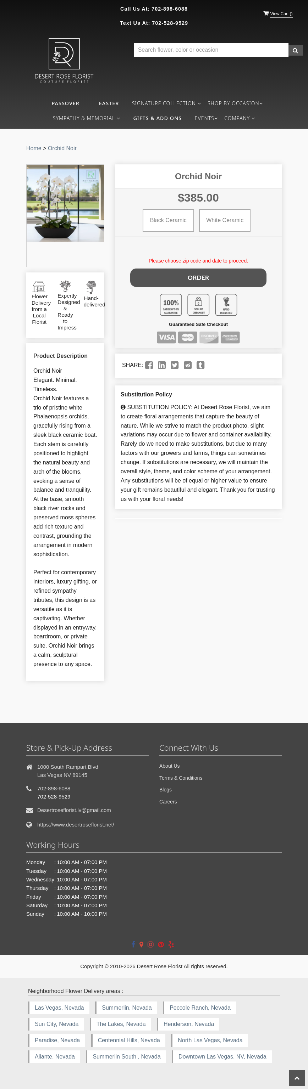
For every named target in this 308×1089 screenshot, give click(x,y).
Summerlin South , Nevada (126, 1057)
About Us (169, 766)
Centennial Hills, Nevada (129, 1040)
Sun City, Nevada (56, 1024)
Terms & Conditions (180, 778)
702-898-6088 (170, 9)
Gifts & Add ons (157, 118)
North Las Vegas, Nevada (210, 1040)
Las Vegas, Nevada (59, 1008)
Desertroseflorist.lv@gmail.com (74, 810)
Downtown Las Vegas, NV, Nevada (222, 1057)
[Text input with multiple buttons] (211, 50)
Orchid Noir (62, 148)
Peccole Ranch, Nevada (200, 1008)
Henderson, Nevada (189, 1024)
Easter (109, 103)
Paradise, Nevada (57, 1040)
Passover (65, 103)
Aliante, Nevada (55, 1057)
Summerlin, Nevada (127, 1008)
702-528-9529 (170, 23)
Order (198, 276)
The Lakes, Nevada (121, 1024)
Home (34, 148)
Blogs (165, 789)
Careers (168, 802)
